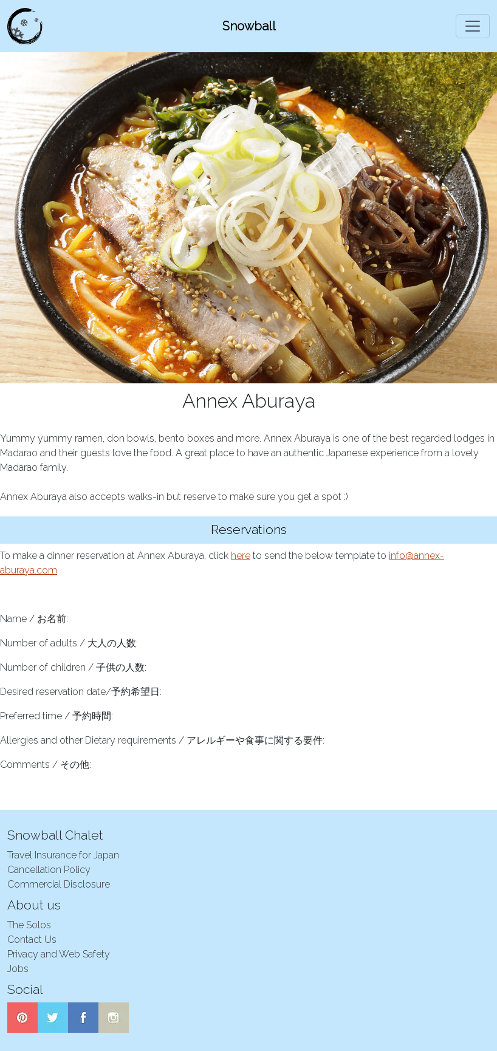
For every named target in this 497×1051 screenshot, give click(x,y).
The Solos (29, 925)
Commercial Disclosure (58, 884)
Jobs (18, 968)
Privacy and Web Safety (58, 954)
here (240, 555)
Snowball (249, 26)
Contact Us (32, 939)
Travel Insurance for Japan (63, 855)
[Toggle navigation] (473, 26)
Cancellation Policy (49, 869)
